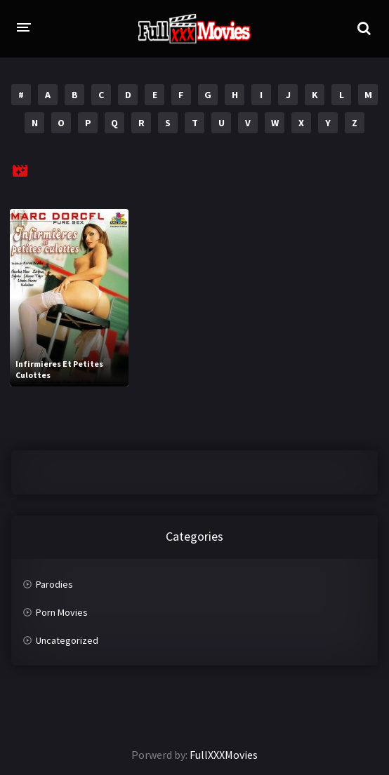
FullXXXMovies (224, 755)
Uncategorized (67, 640)
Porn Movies (62, 612)
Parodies (54, 584)
